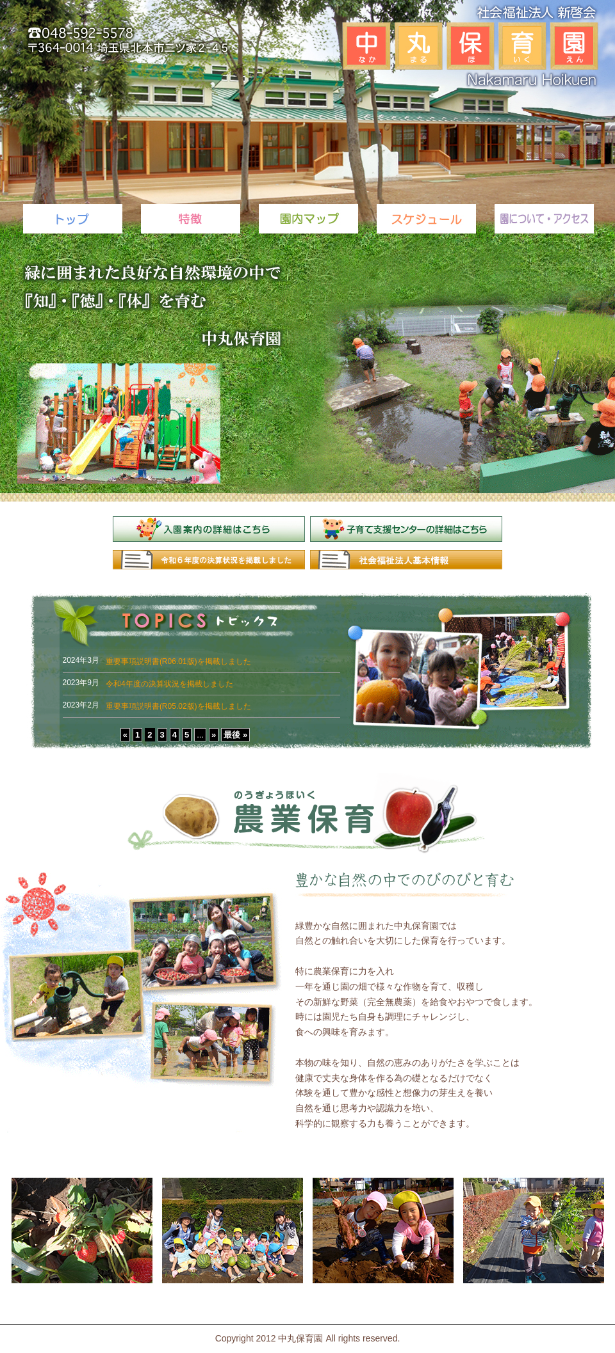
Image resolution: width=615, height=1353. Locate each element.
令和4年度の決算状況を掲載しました (169, 683)
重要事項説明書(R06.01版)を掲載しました (178, 661)
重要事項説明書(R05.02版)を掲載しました (178, 706)
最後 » (235, 735)
